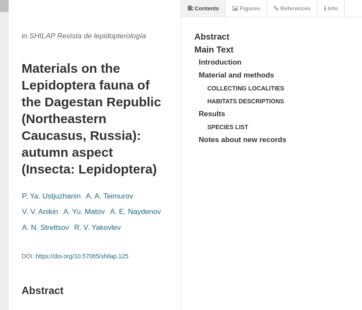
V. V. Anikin (40, 212)
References (292, 8)
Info (331, 8)
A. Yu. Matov (84, 212)
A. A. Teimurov (109, 196)
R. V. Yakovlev (97, 227)
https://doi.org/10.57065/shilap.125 (82, 256)
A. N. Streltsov (45, 227)
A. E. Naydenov (135, 212)
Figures (246, 8)
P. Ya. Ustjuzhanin (51, 196)
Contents (203, 8)
